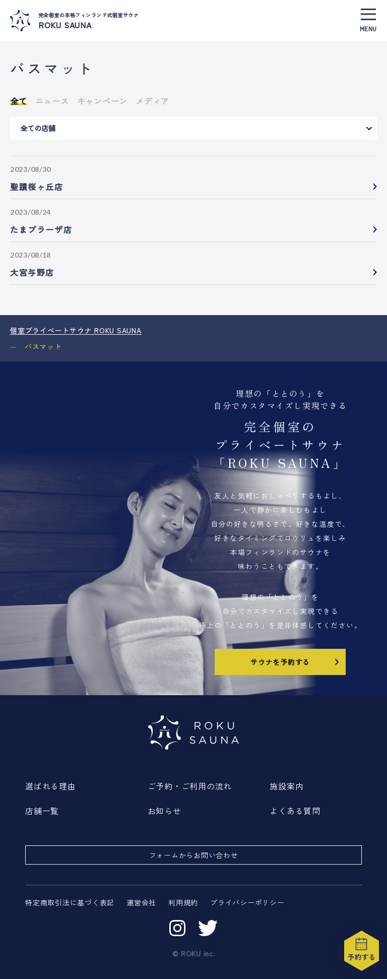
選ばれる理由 (50, 786)
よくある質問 (295, 811)
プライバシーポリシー (247, 902)
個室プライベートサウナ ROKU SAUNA (76, 330)
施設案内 (286, 786)
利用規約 (183, 902)
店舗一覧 (42, 811)
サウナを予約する (295, 661)
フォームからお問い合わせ (193, 855)
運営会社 (141, 902)
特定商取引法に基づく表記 (69, 902)
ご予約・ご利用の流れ (190, 786)
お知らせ (164, 811)
